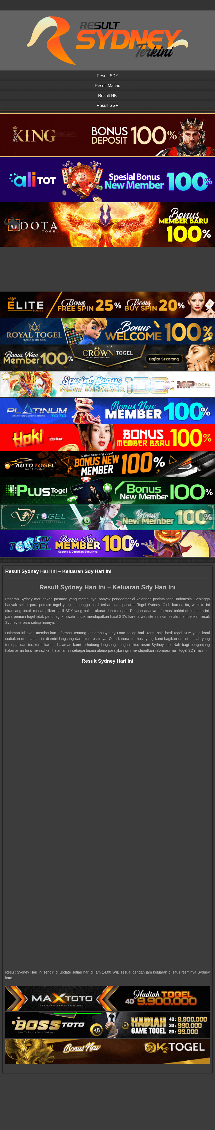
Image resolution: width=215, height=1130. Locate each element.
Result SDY (107, 76)
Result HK (107, 95)
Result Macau (107, 85)
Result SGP (108, 105)
